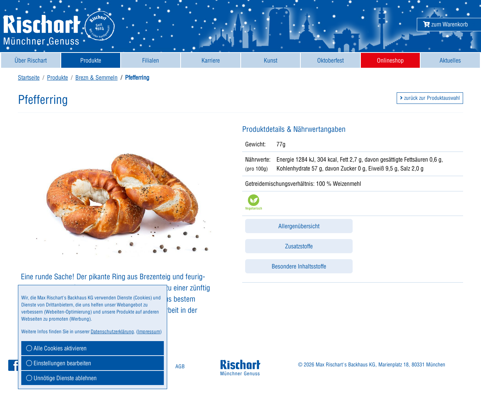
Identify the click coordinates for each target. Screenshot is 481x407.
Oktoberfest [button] (330, 60)
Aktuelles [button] (450, 60)
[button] (445, 24)
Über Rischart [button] (31, 60)
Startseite (29, 77)
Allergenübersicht (298, 226)
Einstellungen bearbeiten (58, 363)
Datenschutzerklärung (112, 331)
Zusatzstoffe (299, 246)
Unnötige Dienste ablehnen (61, 378)
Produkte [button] (90, 60)
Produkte (57, 77)
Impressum (149, 331)
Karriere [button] (211, 60)
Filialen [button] (150, 60)
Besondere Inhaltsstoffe (299, 266)
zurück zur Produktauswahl (430, 98)
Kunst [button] (270, 60)
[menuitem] (31, 60)
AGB (180, 366)
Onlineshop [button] (390, 60)
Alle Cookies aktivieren (56, 348)
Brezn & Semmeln (96, 77)
